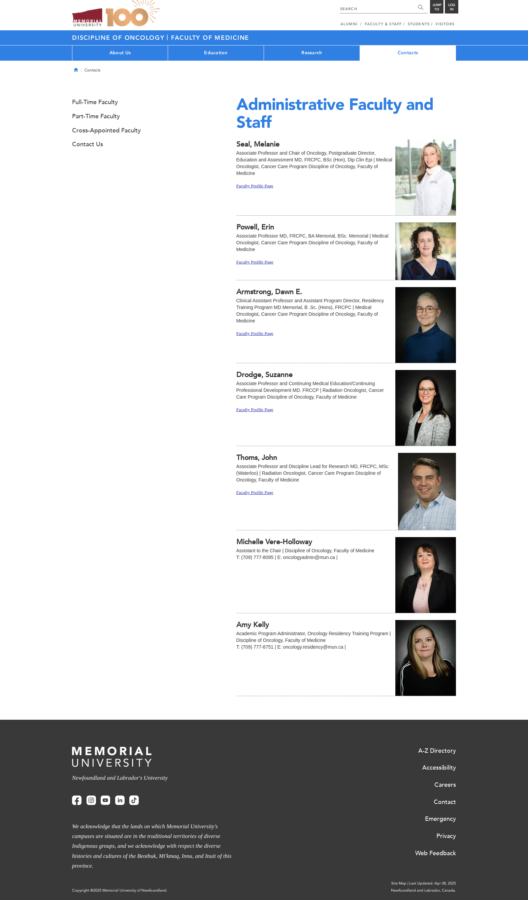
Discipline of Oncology (119, 37)
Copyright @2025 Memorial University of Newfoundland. (119, 890)
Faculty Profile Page (254, 185)
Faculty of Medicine (210, 37)
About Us (120, 53)
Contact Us (87, 144)
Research (311, 53)
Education (216, 53)
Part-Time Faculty (96, 116)
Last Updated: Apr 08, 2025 (432, 883)
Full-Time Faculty (95, 102)
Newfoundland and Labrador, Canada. (423, 890)
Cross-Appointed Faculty (106, 130)
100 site (132, 13)
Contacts (408, 53)
